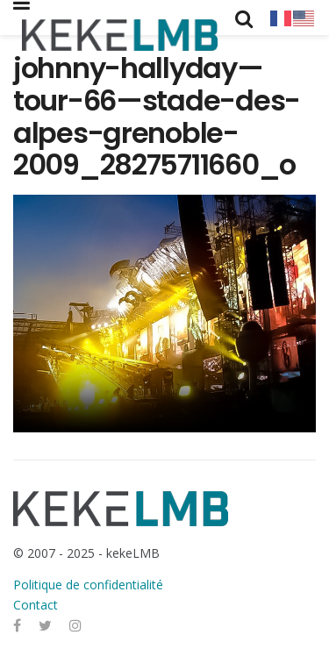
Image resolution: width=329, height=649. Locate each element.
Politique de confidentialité (88, 584)
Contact (35, 604)
